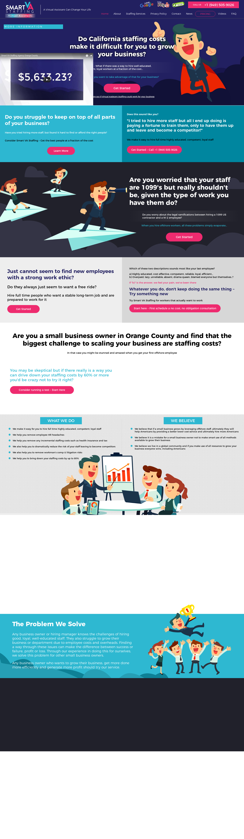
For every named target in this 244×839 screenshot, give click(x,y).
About (117, 13)
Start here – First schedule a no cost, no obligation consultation (180, 310)
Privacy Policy (158, 13)
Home (104, 13)
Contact (176, 13)
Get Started (122, 88)
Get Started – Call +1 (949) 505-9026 (158, 150)
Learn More (61, 151)
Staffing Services (135, 13)
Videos (222, 13)
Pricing (205, 14)
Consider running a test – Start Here (46, 392)
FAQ (233, 13)
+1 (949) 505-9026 (219, 5)
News (189, 13)
